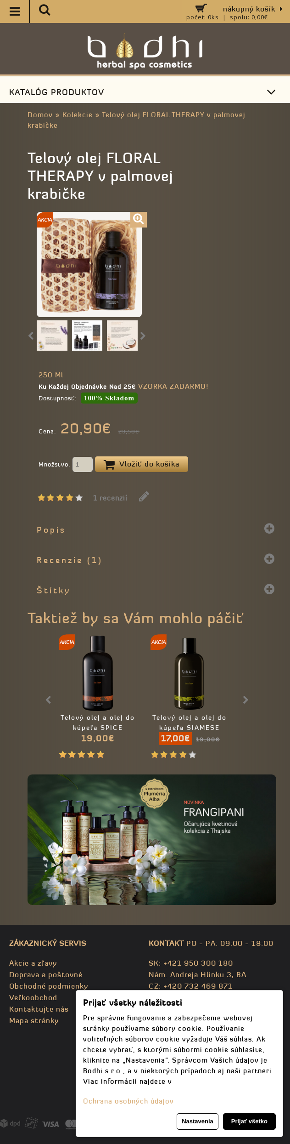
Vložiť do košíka (141, 465)
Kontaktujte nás (39, 1008)
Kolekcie (77, 114)
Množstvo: (66, 465)
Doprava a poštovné (46, 974)
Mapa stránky (34, 1020)
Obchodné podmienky (48, 985)
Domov (40, 114)
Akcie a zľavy (33, 963)
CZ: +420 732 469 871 (191, 985)
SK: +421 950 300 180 (191, 963)
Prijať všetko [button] (249, 1121)
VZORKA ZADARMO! (173, 386)
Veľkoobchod (33, 997)
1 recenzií (110, 498)
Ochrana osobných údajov (128, 1101)
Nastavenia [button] (197, 1121)
